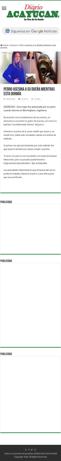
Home (4, 45)
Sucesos (14, 45)
